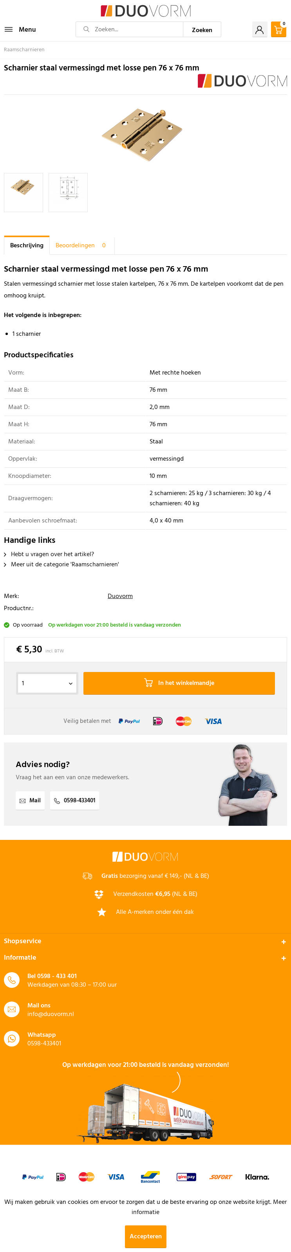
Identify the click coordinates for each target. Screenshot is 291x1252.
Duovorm (120, 596)
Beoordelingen (82, 246)
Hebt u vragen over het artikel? (49, 554)
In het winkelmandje (179, 683)
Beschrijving (26, 246)
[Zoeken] (202, 29)
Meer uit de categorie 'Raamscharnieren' (61, 565)
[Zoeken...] (129, 29)
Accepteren (146, 1237)
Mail (30, 800)
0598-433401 (74, 800)
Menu (20, 29)
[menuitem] (20, 29)
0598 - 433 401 (57, 976)
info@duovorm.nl (50, 1014)
